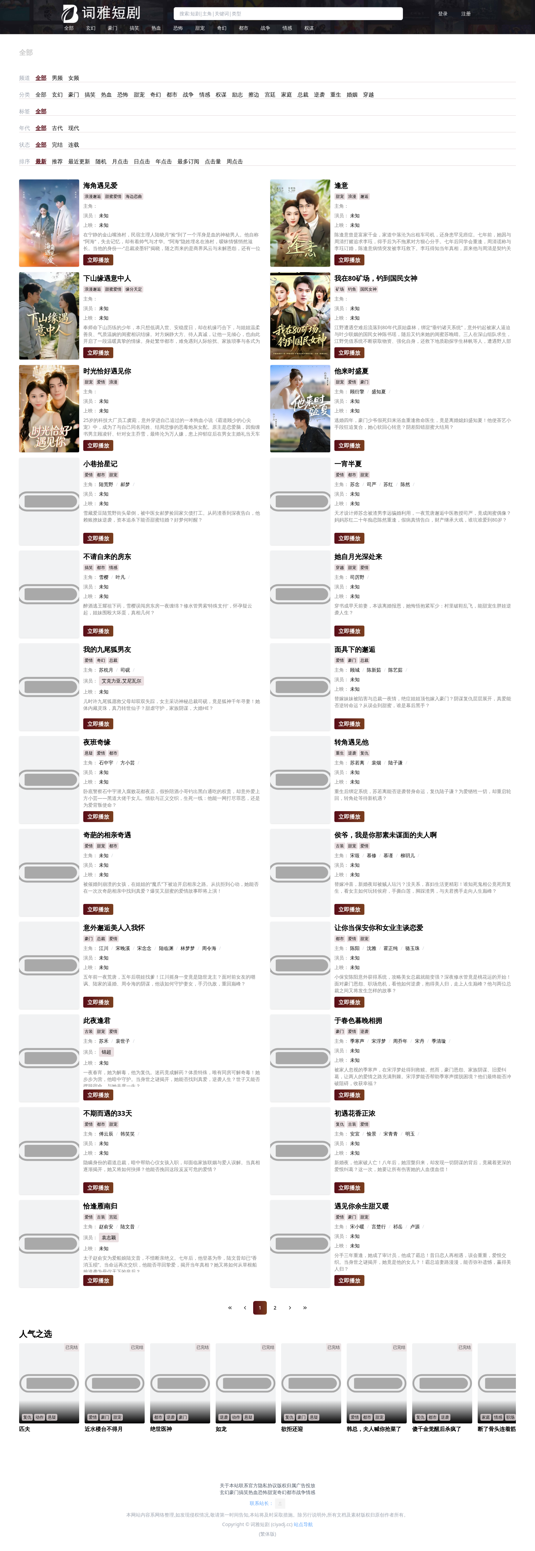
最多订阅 (188, 161)
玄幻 (91, 28)
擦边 (253, 94)
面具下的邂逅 (354, 649)
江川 (104, 948)
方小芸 (127, 762)
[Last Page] (305, 1308)
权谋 (309, 28)
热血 (156, 28)
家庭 (286, 94)
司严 (371, 484)
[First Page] (230, 1308)
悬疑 (89, 753)
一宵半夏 (348, 463)
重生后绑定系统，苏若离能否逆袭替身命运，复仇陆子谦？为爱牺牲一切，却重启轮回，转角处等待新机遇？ (422, 794)
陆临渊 (166, 948)
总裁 (303, 94)
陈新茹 (374, 670)
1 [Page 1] (260, 1307)
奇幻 (222, 28)
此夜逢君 (97, 1020)
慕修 (371, 855)
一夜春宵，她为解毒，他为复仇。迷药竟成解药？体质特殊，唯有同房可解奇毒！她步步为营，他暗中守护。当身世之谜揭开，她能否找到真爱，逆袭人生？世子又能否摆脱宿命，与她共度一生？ (171, 1078)
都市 (243, 28)
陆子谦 (395, 762)
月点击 (120, 161)
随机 (101, 161)
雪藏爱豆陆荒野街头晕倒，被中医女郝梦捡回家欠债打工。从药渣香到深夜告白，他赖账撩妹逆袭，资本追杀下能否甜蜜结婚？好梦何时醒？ (171, 516)
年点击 (164, 161)
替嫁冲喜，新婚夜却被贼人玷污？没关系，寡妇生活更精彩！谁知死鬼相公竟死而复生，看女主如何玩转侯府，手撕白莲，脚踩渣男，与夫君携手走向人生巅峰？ (422, 887)
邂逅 (364, 196)
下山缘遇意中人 (107, 278)
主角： (90, 206)
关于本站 (229, 1485)
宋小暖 (357, 1226)
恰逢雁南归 (100, 1206)
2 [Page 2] (275, 1307)
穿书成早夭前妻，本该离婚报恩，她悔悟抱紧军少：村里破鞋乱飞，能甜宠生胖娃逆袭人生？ (422, 609)
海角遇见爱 (100, 185)
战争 (265, 28)
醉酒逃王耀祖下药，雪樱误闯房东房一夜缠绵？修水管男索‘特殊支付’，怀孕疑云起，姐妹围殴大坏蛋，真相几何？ (167, 609)
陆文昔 (127, 1226)
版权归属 (286, 1485)
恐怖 (178, 28)
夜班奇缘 (97, 742)
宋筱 (355, 855)
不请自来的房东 (107, 556)
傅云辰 (106, 1133)
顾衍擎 (357, 391)
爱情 (101, 382)
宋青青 (391, 1133)
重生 (335, 94)
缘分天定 (134, 289)
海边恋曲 (134, 196)
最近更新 (79, 161)
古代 (57, 128)
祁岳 (398, 1226)
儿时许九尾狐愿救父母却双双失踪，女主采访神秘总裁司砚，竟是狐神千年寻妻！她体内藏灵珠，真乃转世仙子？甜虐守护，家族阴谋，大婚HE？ (171, 704)
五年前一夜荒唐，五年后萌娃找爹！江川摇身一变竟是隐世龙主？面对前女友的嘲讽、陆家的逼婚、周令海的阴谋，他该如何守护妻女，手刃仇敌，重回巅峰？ (169, 980)
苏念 (355, 484)
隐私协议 (267, 1485)
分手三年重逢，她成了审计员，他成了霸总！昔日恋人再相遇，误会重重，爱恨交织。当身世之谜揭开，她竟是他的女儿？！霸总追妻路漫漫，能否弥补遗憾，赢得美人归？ (422, 1262)
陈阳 (355, 948)
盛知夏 (379, 391)
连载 (73, 144)
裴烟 (376, 762)
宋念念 (144, 948)
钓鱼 (352, 289)
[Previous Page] (245, 1308)
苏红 (388, 484)
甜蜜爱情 (113, 196)
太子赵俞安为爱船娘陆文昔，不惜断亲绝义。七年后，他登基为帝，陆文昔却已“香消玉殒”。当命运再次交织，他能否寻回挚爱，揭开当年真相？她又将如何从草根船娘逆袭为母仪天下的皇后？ (170, 1263)
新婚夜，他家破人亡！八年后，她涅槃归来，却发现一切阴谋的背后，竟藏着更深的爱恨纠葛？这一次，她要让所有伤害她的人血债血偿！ (422, 1165)
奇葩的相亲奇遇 (107, 834)
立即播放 (98, 260)
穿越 (368, 94)
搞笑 (134, 28)
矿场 (340, 289)
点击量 (213, 161)
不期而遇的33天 (107, 1113)
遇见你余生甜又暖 (361, 1206)
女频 (73, 78)
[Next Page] (290, 1308)
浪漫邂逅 (93, 196)
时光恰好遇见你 (107, 371)
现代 (73, 128)
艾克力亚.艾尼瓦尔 (121, 680)
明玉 (410, 1133)
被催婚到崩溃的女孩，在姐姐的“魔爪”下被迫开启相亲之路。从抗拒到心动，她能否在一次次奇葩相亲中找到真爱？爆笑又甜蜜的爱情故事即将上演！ (171, 887)
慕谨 (388, 855)
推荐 (57, 161)
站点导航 (303, 1524)
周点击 (235, 161)
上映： (90, 225)
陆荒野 (106, 484)
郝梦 (125, 484)
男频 (57, 78)
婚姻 (352, 94)
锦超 (106, 1052)
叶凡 (120, 577)
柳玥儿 (408, 855)
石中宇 (106, 762)
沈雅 (371, 948)
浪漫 (352, 196)
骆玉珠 (412, 948)
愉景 (371, 1133)
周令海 (209, 948)
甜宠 (200, 28)
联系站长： (267, 1503)
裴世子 (123, 1041)
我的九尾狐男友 (107, 649)
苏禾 (104, 1041)
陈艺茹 (395, 670)
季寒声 (357, 1041)
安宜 (355, 1133)
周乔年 (400, 1041)
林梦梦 (187, 948)
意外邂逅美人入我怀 (114, 927)
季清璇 (439, 1041)
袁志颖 (109, 1237)
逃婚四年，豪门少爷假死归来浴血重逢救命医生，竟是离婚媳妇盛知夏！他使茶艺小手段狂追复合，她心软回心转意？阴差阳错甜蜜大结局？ (422, 423)
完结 (57, 144)
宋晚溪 (123, 948)
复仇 (364, 753)
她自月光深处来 (358, 556)
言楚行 (379, 1226)
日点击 (142, 161)
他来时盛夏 (351, 371)
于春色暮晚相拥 (358, 1020)
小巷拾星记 (100, 463)
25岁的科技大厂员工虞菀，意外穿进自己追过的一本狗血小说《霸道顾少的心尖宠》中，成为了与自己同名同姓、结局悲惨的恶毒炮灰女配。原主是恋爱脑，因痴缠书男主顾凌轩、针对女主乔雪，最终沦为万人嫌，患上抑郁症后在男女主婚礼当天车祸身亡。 (171, 427)
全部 (69, 28)
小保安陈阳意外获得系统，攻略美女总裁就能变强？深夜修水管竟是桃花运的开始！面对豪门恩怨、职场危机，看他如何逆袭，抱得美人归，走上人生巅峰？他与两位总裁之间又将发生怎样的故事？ (422, 984)
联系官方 (248, 1485)
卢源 (415, 1226)
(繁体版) (267, 1534)
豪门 (112, 28)
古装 (340, 846)
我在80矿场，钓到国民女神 (375, 278)
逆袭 (319, 94)
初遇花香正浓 (354, 1113)
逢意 (341, 185)
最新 (40, 161)
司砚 (125, 670)
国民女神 (368, 289)
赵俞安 (106, 1226)
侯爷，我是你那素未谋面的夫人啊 (385, 834)
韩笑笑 (127, 1133)
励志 (237, 94)
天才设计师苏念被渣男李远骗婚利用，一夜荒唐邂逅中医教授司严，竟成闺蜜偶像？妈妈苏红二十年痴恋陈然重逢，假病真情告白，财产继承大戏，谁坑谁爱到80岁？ (422, 516)
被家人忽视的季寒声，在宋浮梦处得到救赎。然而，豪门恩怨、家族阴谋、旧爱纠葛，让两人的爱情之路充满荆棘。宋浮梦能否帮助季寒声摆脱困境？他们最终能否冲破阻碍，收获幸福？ (422, 1076)
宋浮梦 (379, 1041)
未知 (104, 855)
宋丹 (419, 1041)
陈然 (405, 484)
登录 (443, 13)
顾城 (355, 670)
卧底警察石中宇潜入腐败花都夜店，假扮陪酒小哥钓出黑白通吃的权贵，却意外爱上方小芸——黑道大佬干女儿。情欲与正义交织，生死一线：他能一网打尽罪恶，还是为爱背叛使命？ (171, 798)
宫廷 (270, 94)
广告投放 (305, 1485)
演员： (90, 215)
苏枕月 (106, 670)
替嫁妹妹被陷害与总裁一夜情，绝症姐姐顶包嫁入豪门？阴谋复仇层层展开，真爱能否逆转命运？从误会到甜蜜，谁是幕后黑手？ (422, 701)
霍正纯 (391, 948)
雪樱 (104, 577)
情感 (287, 28)
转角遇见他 (351, 742)
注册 (466, 13)
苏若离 (357, 762)
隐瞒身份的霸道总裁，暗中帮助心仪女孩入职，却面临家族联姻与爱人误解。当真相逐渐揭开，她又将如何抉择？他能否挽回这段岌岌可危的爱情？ (171, 1165)
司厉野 (357, 577)
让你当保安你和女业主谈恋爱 (378, 927)
